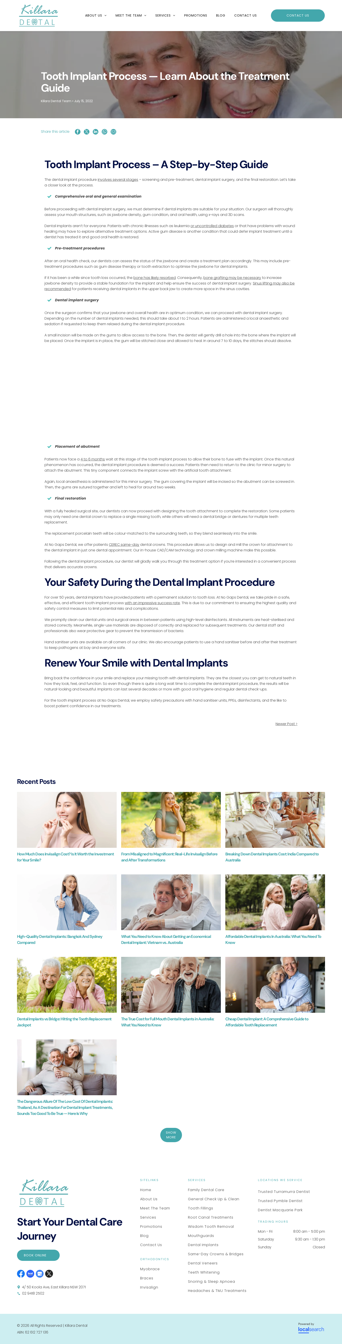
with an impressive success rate (152, 603)
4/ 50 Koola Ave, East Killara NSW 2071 (54, 1287)
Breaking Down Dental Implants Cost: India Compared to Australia (272, 857)
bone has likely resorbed (154, 277)
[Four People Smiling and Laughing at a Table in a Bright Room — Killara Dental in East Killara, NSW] (275, 820)
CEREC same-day (124, 544)
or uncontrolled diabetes (212, 225)
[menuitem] (96, 15)
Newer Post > (287, 723)
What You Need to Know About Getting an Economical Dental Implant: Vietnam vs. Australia (166, 939)
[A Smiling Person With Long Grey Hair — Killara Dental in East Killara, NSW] (67, 902)
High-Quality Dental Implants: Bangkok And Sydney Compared (59, 939)
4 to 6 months (92, 459)
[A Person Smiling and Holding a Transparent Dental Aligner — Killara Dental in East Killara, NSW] (67, 820)
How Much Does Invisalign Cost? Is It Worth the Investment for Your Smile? (65, 857)
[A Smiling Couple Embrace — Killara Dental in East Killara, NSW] (171, 902)
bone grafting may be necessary (232, 277)
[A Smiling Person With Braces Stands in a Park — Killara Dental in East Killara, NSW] (171, 820)
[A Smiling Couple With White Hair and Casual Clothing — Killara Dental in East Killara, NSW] (171, 985)
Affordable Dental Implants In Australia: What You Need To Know (273, 939)
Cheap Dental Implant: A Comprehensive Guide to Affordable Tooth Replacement (266, 1022)
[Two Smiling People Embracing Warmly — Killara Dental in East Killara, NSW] (275, 985)
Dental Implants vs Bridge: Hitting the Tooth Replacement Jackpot (64, 1022)
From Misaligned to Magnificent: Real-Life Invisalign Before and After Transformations (169, 857)
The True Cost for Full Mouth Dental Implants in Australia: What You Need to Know (167, 1022)
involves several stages (118, 179)
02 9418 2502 (33, 1293)
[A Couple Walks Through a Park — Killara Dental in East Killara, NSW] (275, 902)
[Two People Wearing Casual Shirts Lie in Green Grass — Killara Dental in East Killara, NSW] (67, 985)
